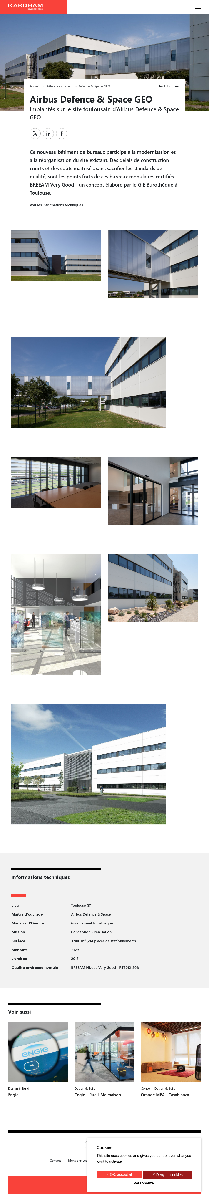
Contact (55, 1160)
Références (54, 86)
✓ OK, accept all (119, 1174)
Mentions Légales (80, 1160)
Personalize (144, 1183)
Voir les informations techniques (56, 204)
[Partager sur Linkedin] (49, 133)
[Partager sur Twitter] (36, 133)
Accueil (35, 86)
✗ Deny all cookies (167, 1175)
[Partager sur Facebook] (62, 133)
